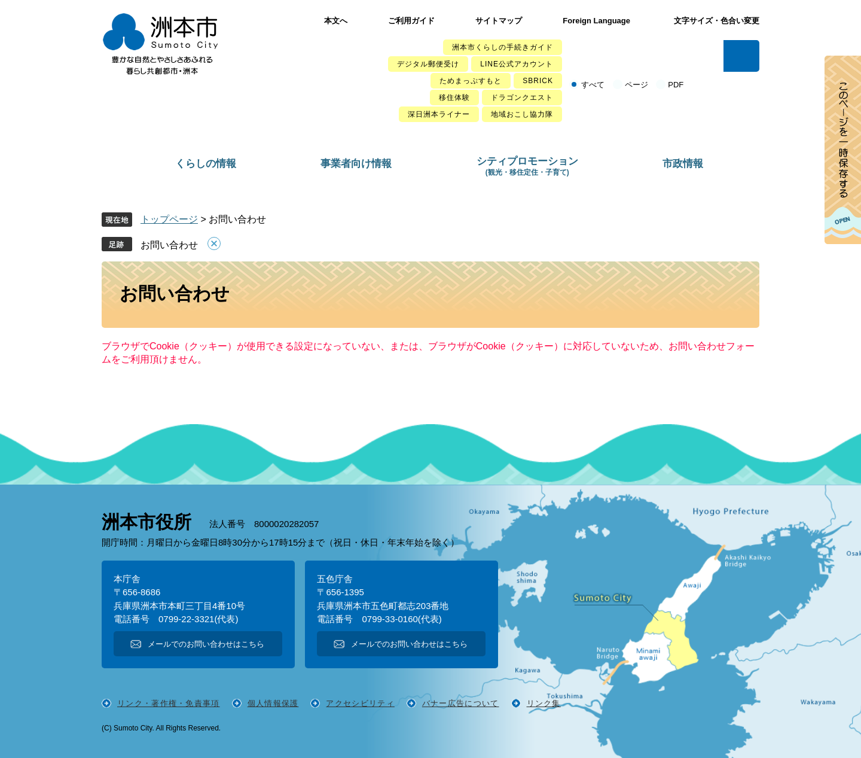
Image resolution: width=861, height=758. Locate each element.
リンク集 (544, 703)
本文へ (335, 20)
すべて (592, 84)
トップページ (169, 219)
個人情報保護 (273, 703)
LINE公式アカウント (516, 64)
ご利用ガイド (411, 20)
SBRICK (538, 81)
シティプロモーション (527, 166)
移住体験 (454, 97)
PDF (675, 84)
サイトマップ (498, 20)
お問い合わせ (169, 245)
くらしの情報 (205, 163)
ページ (636, 84)
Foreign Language (596, 20)
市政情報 (682, 163)
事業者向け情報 (356, 163)
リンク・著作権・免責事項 (168, 703)
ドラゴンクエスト (522, 97)
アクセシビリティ (360, 703)
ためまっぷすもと (470, 81)
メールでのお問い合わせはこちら (206, 644)
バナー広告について (460, 703)
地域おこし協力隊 (522, 114)
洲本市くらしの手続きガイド (502, 47)
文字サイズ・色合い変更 (716, 20)
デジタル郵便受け (428, 64)
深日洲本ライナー (439, 114)
